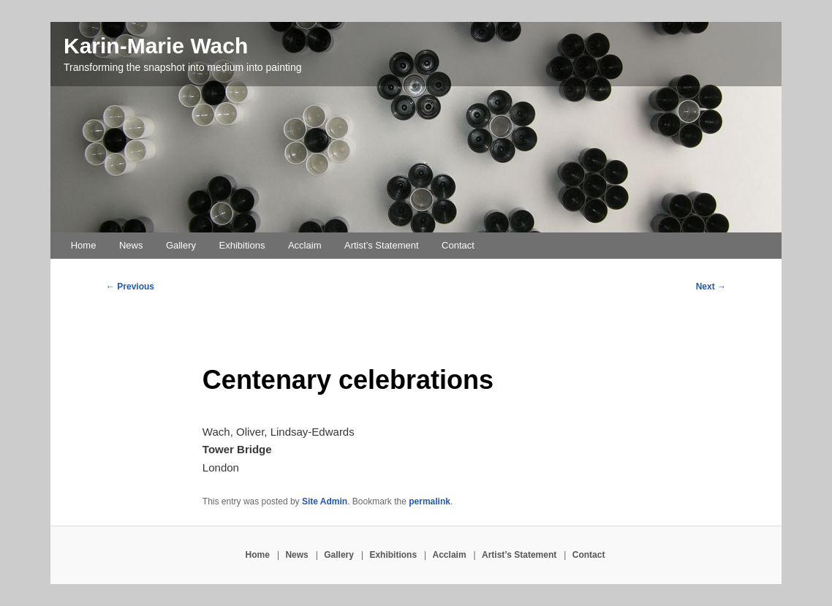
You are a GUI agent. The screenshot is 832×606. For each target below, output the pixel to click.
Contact (458, 245)
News (131, 245)
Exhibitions (242, 245)
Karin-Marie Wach (156, 46)
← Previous (130, 286)
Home (84, 245)
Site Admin (324, 501)
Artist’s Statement (381, 245)
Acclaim (305, 245)
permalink (429, 501)
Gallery (181, 245)
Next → (711, 286)
